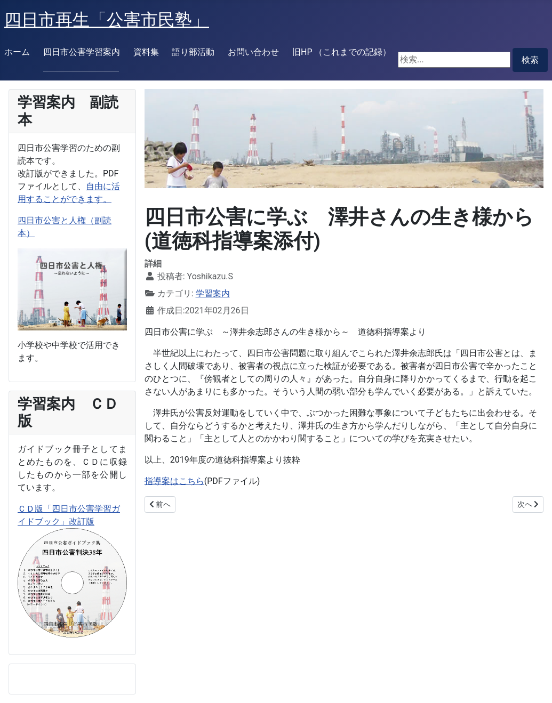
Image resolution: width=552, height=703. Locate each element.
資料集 (146, 52)
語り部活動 (193, 52)
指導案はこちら (174, 481)
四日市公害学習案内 (81, 52)
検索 (530, 60)
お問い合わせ (253, 52)
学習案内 (213, 293)
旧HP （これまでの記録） (341, 52)
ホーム (17, 52)
